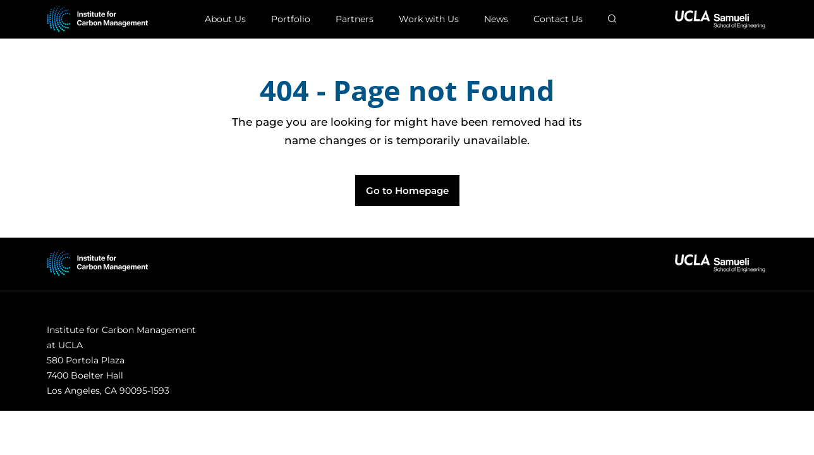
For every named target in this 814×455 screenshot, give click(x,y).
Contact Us (558, 19)
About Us (225, 19)
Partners (355, 19)
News (496, 19)
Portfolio (290, 19)
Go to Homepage (407, 191)
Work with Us (429, 19)
